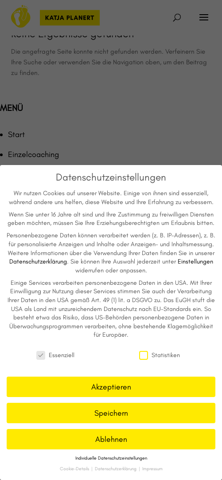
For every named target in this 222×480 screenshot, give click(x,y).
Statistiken (159, 355)
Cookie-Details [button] (75, 469)
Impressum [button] (152, 469)
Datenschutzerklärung (38, 261)
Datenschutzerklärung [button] (116, 469)
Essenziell (55, 355)
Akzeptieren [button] (111, 386)
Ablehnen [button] (111, 439)
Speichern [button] (111, 412)
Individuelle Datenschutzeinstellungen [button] (111, 458)
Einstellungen (195, 261)
